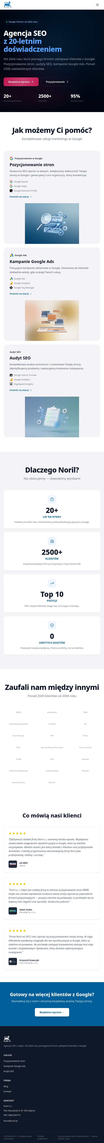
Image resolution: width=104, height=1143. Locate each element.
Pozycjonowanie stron (14, 1061)
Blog (6, 1086)
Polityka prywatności (42, 1137)
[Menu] (97, 5)
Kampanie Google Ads (14, 1066)
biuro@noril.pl (11, 1120)
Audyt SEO (9, 1071)
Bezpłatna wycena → (52, 1012)
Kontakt (7, 1091)
